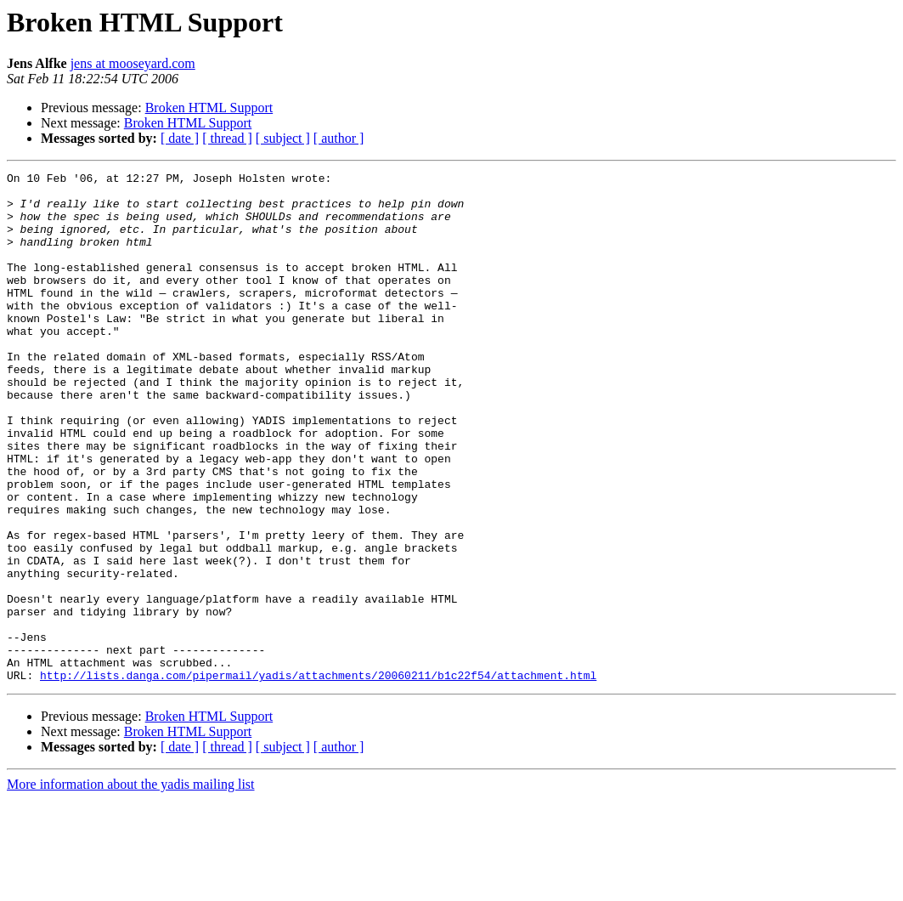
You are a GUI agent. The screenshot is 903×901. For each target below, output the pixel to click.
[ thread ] (227, 138)
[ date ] (180, 138)
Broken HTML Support (209, 107)
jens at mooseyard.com (133, 63)
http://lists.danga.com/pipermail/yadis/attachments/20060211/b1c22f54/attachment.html (318, 777)
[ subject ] (283, 138)
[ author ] (338, 138)
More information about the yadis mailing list (131, 886)
